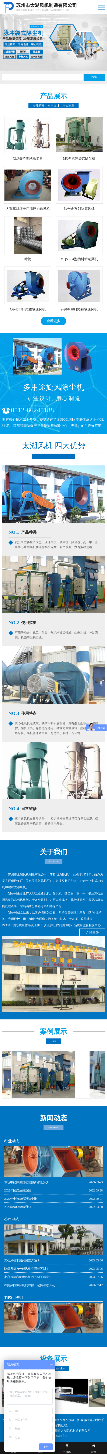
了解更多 (92, 932)
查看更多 (53, 321)
